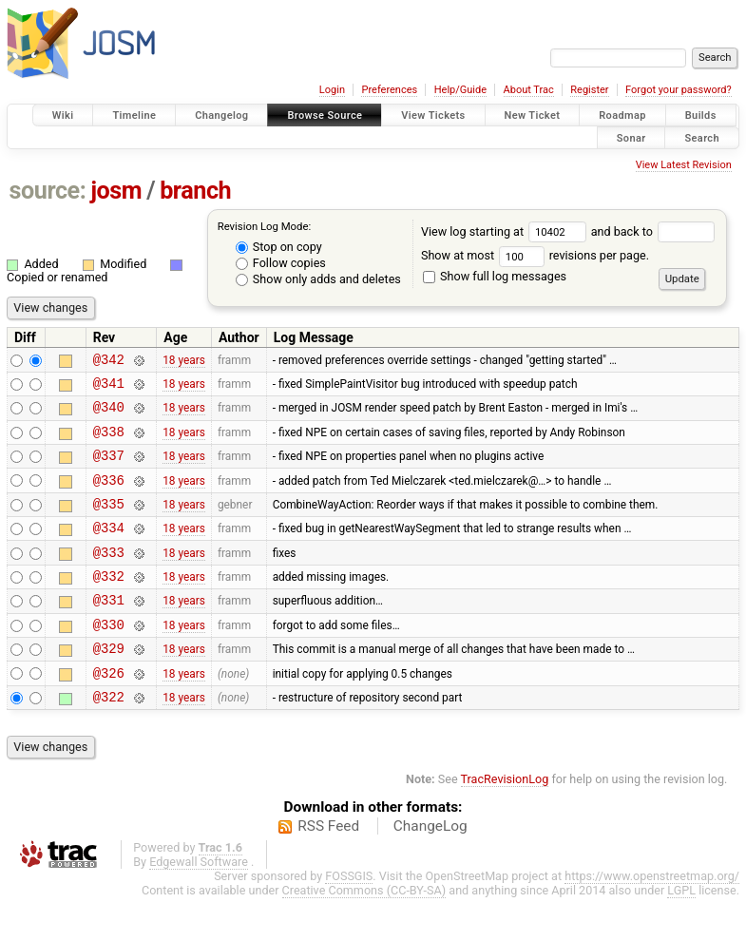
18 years (184, 361)
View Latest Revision (684, 165)
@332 (108, 604)
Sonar (631, 137)
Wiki (63, 115)
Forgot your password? (678, 90)
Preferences (389, 90)
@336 (108, 497)
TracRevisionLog (505, 822)
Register (589, 90)
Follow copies (281, 263)
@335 (108, 523)
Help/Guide (460, 90)
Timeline (134, 115)
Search (701, 137)
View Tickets (433, 115)
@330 (108, 658)
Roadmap (622, 115)
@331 (108, 631)
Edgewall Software (198, 904)
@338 (108, 442)
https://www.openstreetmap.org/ (651, 919)
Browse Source (324, 115)
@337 (108, 469)
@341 (108, 388)
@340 (108, 415)
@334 (108, 550)
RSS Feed (328, 868)
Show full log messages (494, 276)
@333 (108, 577)
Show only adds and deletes (318, 279)
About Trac (529, 90)
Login (332, 90)
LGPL (681, 933)
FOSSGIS (349, 919)
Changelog (221, 115)
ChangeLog (430, 868)
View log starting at (506, 231)
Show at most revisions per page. (535, 255)
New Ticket (533, 115)
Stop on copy (279, 247)
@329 (108, 685)
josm (116, 190)
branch (195, 190)
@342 (108, 362)
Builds (701, 115)
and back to (653, 231)
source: (48, 190)
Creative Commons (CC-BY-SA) (364, 933)
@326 (108, 712)
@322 (108, 739)
